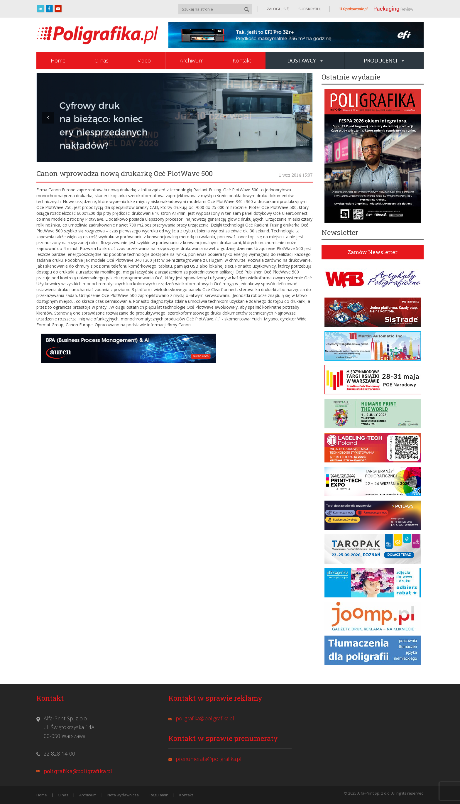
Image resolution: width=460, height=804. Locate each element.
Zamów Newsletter (373, 252)
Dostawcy (305, 60)
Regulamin (159, 795)
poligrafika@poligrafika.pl (78, 771)
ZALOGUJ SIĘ (278, 8)
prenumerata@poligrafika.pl (208, 758)
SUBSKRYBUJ (309, 8)
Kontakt (242, 60)
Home (58, 60)
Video (144, 60)
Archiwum (192, 60)
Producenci (384, 60)
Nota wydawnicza (123, 795)
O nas (101, 60)
